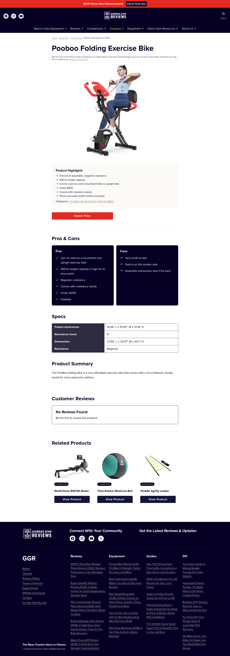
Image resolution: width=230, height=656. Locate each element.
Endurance (91, 201)
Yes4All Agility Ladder (154, 491)
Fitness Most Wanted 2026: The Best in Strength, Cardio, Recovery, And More (125, 568)
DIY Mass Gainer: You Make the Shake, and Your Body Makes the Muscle (194, 642)
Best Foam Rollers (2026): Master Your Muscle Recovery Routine (125, 583)
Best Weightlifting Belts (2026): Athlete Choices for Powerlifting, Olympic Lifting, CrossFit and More (125, 600)
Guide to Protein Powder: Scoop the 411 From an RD (160, 596)
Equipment (64, 37)
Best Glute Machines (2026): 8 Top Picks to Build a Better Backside (125, 632)
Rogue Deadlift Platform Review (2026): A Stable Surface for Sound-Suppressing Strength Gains (88, 589)
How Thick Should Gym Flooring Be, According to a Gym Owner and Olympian (161, 568)
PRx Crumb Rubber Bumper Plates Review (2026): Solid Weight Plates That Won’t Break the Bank (88, 608)
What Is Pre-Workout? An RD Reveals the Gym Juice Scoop (161, 583)
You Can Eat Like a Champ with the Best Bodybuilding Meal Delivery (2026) (124, 617)
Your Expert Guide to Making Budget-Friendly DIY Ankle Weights (194, 570)
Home (54, 37)
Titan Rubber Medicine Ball (115, 491)
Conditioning (76, 37)
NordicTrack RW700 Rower (71, 491)
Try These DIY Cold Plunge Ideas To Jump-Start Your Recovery (193, 623)
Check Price (82, 216)
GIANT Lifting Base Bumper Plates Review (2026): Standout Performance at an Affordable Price (88, 570)
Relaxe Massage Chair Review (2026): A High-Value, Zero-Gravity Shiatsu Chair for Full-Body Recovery (87, 627)
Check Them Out (136, 3)
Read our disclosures (79, 59)
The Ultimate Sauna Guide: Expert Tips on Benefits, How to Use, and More (162, 628)
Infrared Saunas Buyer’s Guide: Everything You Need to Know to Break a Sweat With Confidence (162, 611)
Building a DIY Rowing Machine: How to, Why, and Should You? (195, 606)
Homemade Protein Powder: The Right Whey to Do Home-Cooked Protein (193, 589)
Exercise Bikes (106, 201)
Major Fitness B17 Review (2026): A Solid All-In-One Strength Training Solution (85, 644)
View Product (72, 499)
